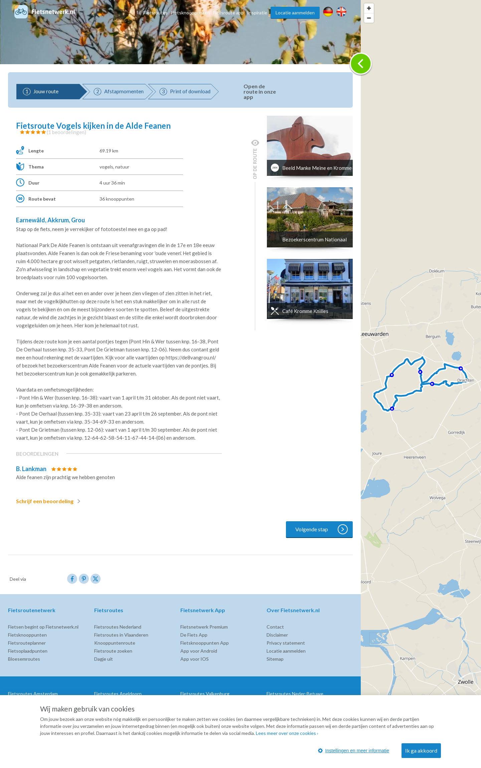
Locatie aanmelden (295, 12)
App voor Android (198, 651)
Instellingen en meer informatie (353, 750)
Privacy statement (286, 643)
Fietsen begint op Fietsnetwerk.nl (43, 627)
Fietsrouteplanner (27, 643)
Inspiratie (257, 12)
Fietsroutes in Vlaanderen (121, 635)
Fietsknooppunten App (204, 643)
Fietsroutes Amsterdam (33, 693)
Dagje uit (103, 659)
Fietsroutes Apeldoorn (118, 693)
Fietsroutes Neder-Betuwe (295, 693)
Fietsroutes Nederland (117, 627)
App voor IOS (194, 659)
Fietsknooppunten (190, 12)
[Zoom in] (369, 8)
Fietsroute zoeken (113, 651)
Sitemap (275, 659)
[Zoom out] (369, 18)
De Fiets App (193, 635)
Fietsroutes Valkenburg (204, 693)
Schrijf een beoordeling (49, 501)
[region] (421, 384)
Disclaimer (277, 635)
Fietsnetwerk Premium (204, 627)
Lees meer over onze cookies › (287, 733)
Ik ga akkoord (421, 750)
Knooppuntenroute (114, 643)
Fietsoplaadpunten (27, 651)
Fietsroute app (228, 12)
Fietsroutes (155, 12)
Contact (275, 627)
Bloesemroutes (24, 659)
